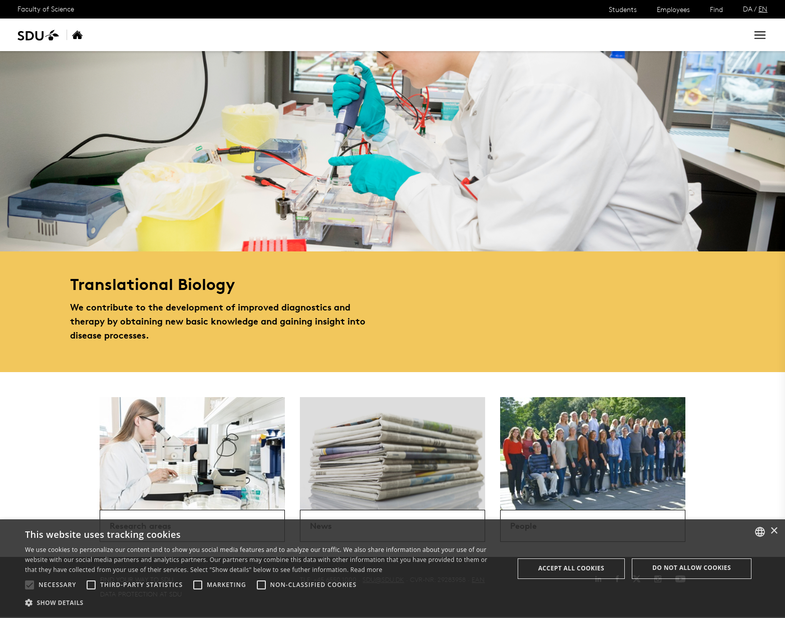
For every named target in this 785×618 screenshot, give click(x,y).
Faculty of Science (46, 9)
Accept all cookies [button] (571, 568)
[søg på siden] (650, 35)
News (207, 35)
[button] (30, 585)
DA (747, 9)
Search (721, 35)
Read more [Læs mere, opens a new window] (366, 569)
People (242, 35)
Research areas (155, 35)
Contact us (288, 35)
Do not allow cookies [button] (691, 567)
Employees (673, 9)
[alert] (392, 568)
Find (716, 9)
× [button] (773, 531)
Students (623, 9)
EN (762, 9)
